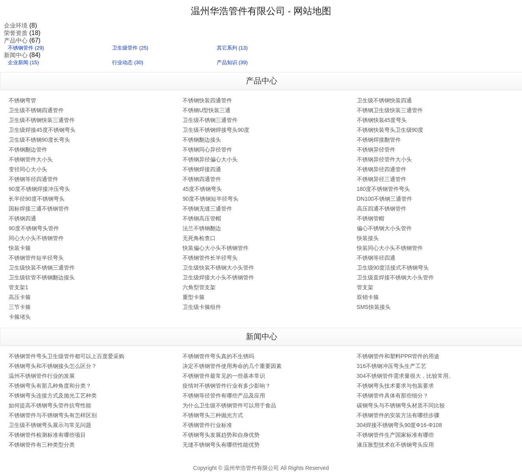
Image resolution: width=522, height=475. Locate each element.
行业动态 (122, 62)
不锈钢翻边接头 (202, 140)
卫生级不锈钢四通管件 (36, 110)
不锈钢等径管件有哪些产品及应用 (224, 395)
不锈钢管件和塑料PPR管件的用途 (398, 356)
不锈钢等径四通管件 (33, 179)
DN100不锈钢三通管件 (385, 199)
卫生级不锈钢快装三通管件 (42, 120)
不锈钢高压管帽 (202, 218)
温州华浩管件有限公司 (238, 11)
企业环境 (16, 25)
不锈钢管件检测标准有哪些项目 (47, 435)
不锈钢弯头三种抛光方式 (213, 415)
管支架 (365, 287)
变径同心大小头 (28, 169)
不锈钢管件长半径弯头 (210, 258)
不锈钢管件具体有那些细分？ (392, 395)
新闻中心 (16, 55)
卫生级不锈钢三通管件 (210, 120)
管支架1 (18, 287)
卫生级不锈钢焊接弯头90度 (216, 130)
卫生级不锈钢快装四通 (384, 100)
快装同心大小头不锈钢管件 (390, 248)
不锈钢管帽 (370, 218)
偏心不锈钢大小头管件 (384, 228)
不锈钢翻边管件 (28, 149)
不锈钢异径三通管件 (381, 179)
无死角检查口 (199, 238)
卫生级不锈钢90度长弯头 (39, 140)
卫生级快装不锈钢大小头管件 (218, 267)
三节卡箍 (20, 307)
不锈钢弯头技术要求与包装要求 (395, 386)
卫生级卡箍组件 (202, 307)
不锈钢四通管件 (202, 179)
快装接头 (368, 238)
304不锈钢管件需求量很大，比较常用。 (405, 376)
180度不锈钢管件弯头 (383, 189)
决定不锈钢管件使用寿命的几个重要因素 (232, 366)
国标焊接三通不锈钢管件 (39, 208)
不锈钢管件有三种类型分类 (42, 445)
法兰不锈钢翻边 (202, 228)
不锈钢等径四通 (376, 258)
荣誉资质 (16, 33)
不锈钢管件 (20, 48)
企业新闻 (18, 62)
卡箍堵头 (20, 317)
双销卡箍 (368, 297)
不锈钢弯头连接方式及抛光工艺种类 (53, 395)
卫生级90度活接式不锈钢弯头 (393, 267)
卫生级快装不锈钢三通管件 (42, 267)
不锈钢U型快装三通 (207, 110)
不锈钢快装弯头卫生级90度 (390, 130)
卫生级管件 (125, 48)
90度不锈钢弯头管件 (34, 228)
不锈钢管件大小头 (31, 159)
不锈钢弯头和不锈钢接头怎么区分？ (53, 366)
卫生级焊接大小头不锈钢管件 (218, 277)
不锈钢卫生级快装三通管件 (390, 110)
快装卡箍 (20, 248)
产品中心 (16, 40)
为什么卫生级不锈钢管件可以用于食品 (229, 405)
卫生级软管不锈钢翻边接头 (42, 277)
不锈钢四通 (22, 218)
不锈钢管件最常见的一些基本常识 (224, 376)
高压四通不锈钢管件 (381, 208)
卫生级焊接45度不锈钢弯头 (42, 130)
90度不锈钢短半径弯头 (210, 199)
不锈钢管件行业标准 (207, 425)
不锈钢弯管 (22, 100)
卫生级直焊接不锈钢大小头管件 (395, 277)
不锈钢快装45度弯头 (382, 120)
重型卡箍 (194, 297)
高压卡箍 (20, 297)
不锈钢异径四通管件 (381, 169)
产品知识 (227, 62)
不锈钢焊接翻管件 (379, 140)
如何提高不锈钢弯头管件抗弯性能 (50, 405)
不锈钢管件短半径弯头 (36, 258)
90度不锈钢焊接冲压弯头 (39, 189)
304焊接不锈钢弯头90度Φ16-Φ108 (399, 425)
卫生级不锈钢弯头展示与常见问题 (50, 425)
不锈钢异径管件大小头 (384, 159)
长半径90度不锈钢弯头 (37, 199)
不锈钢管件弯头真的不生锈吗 (218, 356)
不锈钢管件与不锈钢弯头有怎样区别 (53, 415)
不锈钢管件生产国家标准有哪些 (395, 435)
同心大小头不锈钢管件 (36, 238)
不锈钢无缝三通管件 (207, 208)
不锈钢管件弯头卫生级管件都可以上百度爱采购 (66, 356)
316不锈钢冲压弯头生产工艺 (391, 366)
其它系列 (227, 48)
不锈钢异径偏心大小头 (210, 159)
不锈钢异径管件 (376, 149)
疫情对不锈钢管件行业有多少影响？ (227, 386)
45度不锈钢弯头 (202, 189)
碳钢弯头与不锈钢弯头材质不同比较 (401, 405)
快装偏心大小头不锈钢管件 (216, 248)
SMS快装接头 (374, 307)
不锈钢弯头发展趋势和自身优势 (221, 435)
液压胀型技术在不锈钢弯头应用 (395, 445)
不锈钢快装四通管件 (207, 100)
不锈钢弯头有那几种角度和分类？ (50, 386)
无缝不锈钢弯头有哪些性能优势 (221, 445)
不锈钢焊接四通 (202, 169)
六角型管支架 (199, 287)
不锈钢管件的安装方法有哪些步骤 (398, 415)
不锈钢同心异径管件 (207, 149)
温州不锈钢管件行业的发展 (42, 376)
